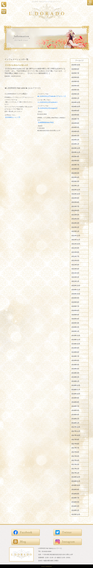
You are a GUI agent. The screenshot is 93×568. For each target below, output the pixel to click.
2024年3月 (75, 135)
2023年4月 (75, 177)
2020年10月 (75, 294)
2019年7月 (75, 356)
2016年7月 (75, 498)
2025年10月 (75, 65)
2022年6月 (75, 210)
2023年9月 (75, 156)
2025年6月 (75, 77)
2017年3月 (75, 464)
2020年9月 (75, 298)
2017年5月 (75, 456)
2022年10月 (75, 194)
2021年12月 (75, 235)
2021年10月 (75, 244)
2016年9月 (75, 489)
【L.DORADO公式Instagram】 (47, 108)
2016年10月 (75, 485)
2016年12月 (75, 477)
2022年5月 (75, 215)
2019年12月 (75, 335)
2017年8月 (75, 444)
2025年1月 (75, 98)
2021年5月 (75, 265)
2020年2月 (75, 327)
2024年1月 (75, 144)
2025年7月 (75, 73)
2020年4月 (75, 319)
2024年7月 (75, 119)
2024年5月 (75, 127)
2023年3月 (75, 181)
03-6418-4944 (42, 114)
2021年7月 (75, 256)
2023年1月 (75, 185)
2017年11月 (75, 431)
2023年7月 (75, 165)
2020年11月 (75, 290)
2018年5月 (75, 410)
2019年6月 (75, 360)
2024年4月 (75, 131)
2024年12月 (75, 102)
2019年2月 (75, 377)
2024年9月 (75, 111)
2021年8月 (75, 252)
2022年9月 (75, 198)
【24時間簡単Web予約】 (45, 122)
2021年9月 (75, 248)
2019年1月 (75, 381)
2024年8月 (75, 115)
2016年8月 (75, 494)
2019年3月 (75, 373)
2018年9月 (75, 398)
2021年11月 (75, 240)
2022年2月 (75, 227)
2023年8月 (75, 160)
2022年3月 (75, 223)
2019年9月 (75, 348)
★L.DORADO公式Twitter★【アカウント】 (51, 96)
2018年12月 (75, 385)
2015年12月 (75, 514)
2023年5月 (75, 173)
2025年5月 (75, 81)
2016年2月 (75, 510)
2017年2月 (75, 469)
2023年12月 (75, 148)
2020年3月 (75, 323)
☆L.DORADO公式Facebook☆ (47, 102)
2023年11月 (75, 152)
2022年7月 (75, 206)
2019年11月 (75, 340)
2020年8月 (75, 302)
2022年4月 (75, 219)
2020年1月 (75, 331)
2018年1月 (75, 423)
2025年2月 (75, 94)
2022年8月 (75, 202)
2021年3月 (75, 273)
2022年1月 (75, 231)
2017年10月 (75, 435)
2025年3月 (75, 90)
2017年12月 (75, 427)
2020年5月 (75, 314)
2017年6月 (75, 452)
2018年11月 (75, 389)
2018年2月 (75, 419)
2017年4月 (75, 460)
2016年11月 (75, 481)
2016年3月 (75, 506)
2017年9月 (75, 439)
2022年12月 (75, 190)
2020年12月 (75, 285)
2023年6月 (75, 169)
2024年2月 (75, 140)
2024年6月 (75, 123)
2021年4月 (75, 269)
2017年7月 (75, 448)
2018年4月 (75, 414)
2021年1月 (75, 281)
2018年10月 (75, 394)
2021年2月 (75, 277)
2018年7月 (75, 406)
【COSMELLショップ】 (13, 117)
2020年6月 (75, 310)
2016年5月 (75, 502)
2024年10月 (75, 106)
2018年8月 (75, 402)
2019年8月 (75, 352)
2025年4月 (75, 85)
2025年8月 (75, 69)
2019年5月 (75, 364)
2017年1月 (75, 473)
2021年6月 (75, 260)
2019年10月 (75, 344)
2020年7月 (75, 306)
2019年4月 (75, 369)
